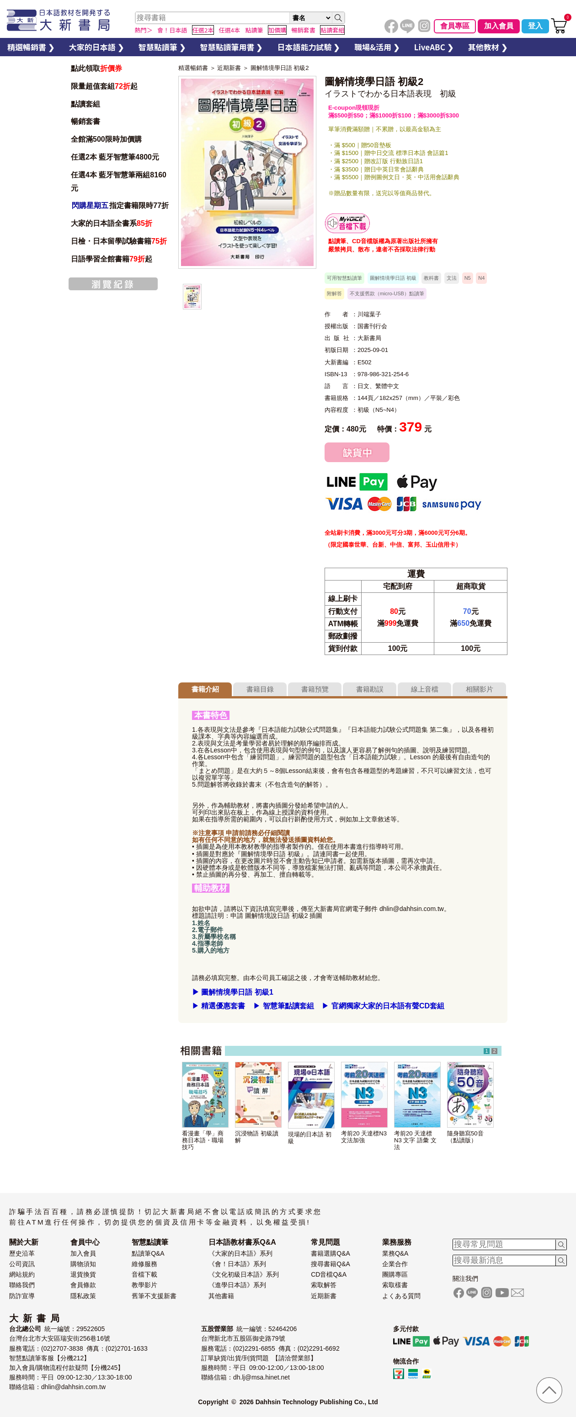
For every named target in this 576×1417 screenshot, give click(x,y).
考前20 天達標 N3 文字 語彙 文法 (415, 1140)
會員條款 (83, 1285)
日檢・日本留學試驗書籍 (119, 241)
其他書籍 (221, 1296)
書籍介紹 (205, 689)
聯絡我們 (22, 1285)
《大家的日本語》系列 (240, 1253)
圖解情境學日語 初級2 (280, 67)
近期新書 (229, 67)
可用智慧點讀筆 (344, 278)
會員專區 (454, 26)
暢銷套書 (85, 121)
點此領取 (96, 68)
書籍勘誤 (370, 689)
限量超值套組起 (104, 86)
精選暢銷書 (193, 67)
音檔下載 (144, 1274)
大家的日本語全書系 (111, 223)
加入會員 (498, 26)
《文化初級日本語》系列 (243, 1274)
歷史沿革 (22, 1253)
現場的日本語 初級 (309, 1138)
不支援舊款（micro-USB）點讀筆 (387, 293)
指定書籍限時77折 (120, 205)
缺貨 (357, 452)
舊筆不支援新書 (154, 1296)
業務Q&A (395, 1253)
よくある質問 (401, 1296)
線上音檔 (424, 689)
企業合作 (395, 1264)
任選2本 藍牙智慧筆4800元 (115, 157)
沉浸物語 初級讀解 (256, 1137)
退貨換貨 (83, 1274)
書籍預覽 (315, 689)
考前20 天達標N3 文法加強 (364, 1137)
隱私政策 (83, 1296)
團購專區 (395, 1274)
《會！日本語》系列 (237, 1264)
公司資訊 (22, 1264)
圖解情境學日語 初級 (393, 278)
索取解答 (323, 1285)
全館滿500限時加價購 (106, 139)
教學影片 (144, 1285)
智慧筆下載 (347, 223)
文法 (452, 278)
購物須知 (83, 1264)
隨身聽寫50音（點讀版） (465, 1137)
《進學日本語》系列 (237, 1285)
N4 (481, 278)
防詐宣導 (22, 1296)
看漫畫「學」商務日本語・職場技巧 (203, 1140)
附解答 (334, 293)
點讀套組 (85, 104)
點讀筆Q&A (148, 1253)
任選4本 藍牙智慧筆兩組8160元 (118, 181)
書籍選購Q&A (330, 1253)
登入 (535, 26)
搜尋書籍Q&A (330, 1264)
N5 (467, 278)
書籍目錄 (260, 689)
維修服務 (144, 1264)
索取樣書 (395, 1285)
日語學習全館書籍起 (111, 259)
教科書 (431, 278)
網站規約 (22, 1274)
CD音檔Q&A (329, 1274)
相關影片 (479, 689)
